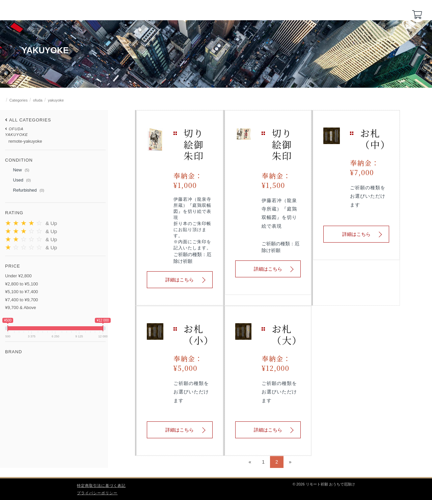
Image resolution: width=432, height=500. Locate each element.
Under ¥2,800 (18, 275)
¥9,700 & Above (20, 307)
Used (18, 180)
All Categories (30, 119)
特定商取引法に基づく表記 (101, 485)
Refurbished (24, 191)
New (17, 170)
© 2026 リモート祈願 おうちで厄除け (324, 484)
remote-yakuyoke (25, 141)
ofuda (38, 100)
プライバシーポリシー (97, 493)
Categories (18, 100)
